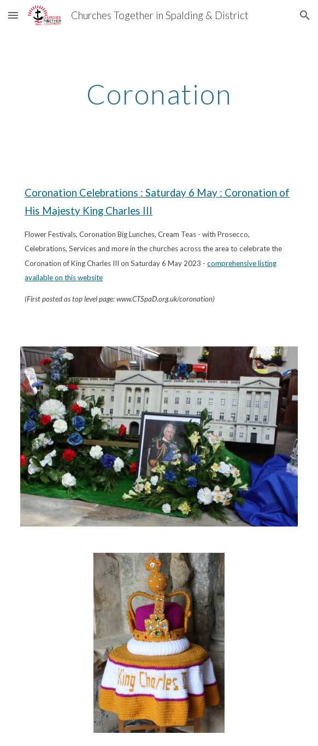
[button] (13, 15)
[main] (158, 94)
